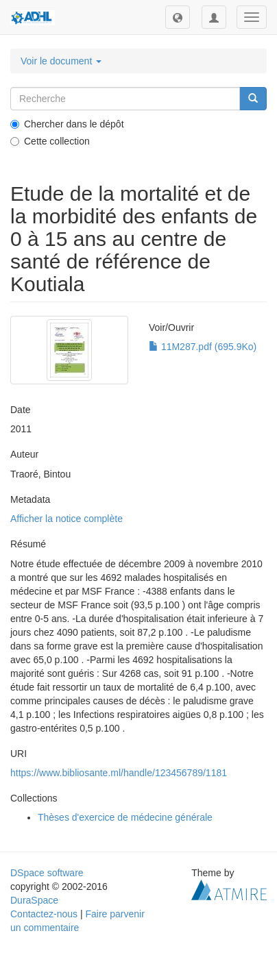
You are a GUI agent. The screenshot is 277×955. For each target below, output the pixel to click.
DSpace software (47, 872)
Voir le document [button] (61, 60)
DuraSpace (34, 900)
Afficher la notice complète (66, 518)
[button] (177, 17)
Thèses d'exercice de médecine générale (125, 817)
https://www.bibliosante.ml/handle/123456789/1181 (118, 772)
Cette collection (50, 141)
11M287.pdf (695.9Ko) (202, 346)
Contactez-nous (43, 913)
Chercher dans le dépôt (67, 124)
